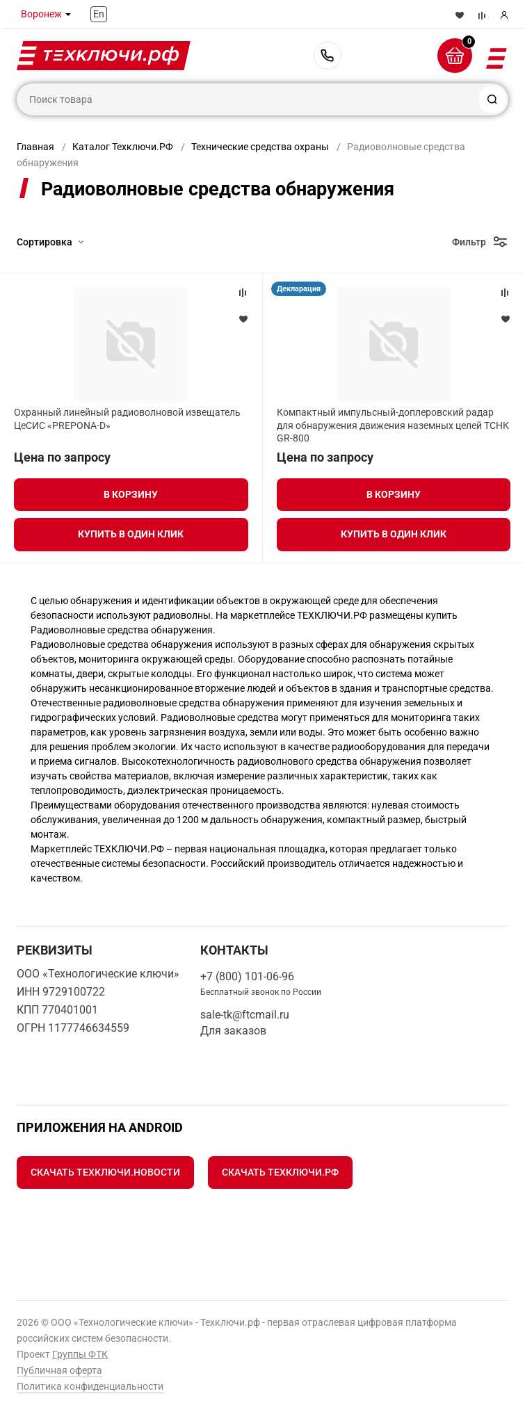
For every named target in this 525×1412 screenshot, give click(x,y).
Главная (35, 146)
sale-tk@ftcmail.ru (244, 1014)
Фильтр (469, 241)
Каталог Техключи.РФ (122, 146)
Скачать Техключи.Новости (105, 1172)
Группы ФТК (80, 1354)
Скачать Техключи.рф (280, 1172)
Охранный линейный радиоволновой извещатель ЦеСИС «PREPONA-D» (127, 418)
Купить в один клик (131, 533)
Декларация (299, 288)
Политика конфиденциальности (90, 1386)
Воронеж (41, 13)
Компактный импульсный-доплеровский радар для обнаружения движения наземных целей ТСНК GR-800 (393, 425)
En (98, 13)
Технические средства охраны (260, 146)
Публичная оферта (59, 1370)
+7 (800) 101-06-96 (327, 56)
